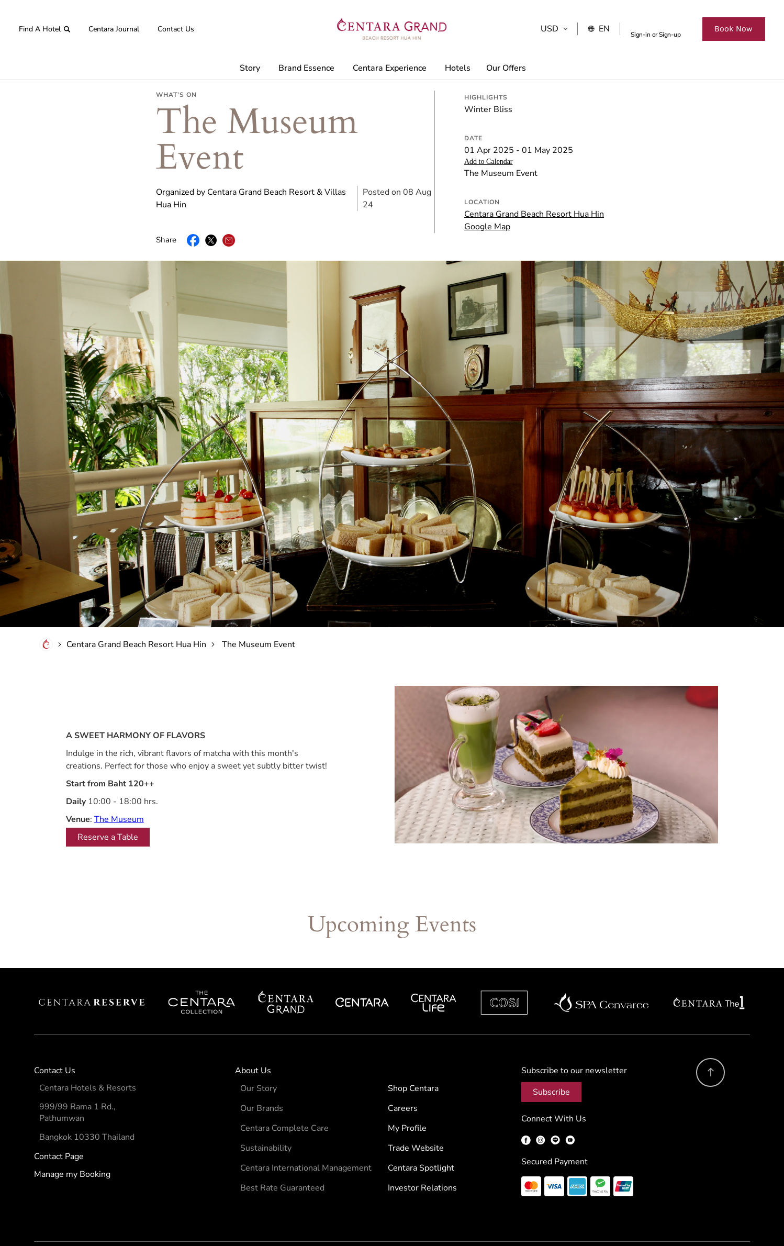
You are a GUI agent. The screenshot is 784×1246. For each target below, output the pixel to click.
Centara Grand (286, 967)
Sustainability (266, 1112)
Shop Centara (413, 1053)
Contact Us (176, 29)
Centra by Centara (434, 967)
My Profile (407, 1092)
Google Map (487, 191)
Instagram (540, 1104)
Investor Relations (422, 1152)
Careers (403, 1072)
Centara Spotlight (421, 1132)
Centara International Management (306, 1132)
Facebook (526, 1104)
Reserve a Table (107, 801)
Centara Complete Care (284, 1092)
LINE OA (555, 1104)
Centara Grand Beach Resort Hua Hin (534, 178)
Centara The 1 (709, 967)
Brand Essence (306, 68)
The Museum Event (258, 609)
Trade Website (416, 1112)
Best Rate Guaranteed (282, 1152)
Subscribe (551, 1056)
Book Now (733, 29)
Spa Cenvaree (601, 967)
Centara (362, 967)
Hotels (458, 68)
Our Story (258, 1053)
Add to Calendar (488, 126)
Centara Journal (113, 29)
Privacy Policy (119, 1220)
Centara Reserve (92, 967)
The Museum (119, 783)
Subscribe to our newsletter (574, 1035)
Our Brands (261, 1072)
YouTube (570, 1104)
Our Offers (506, 68)
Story (250, 68)
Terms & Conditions (61, 1220)
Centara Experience (390, 68)
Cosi (504, 967)
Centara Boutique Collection (201, 967)
